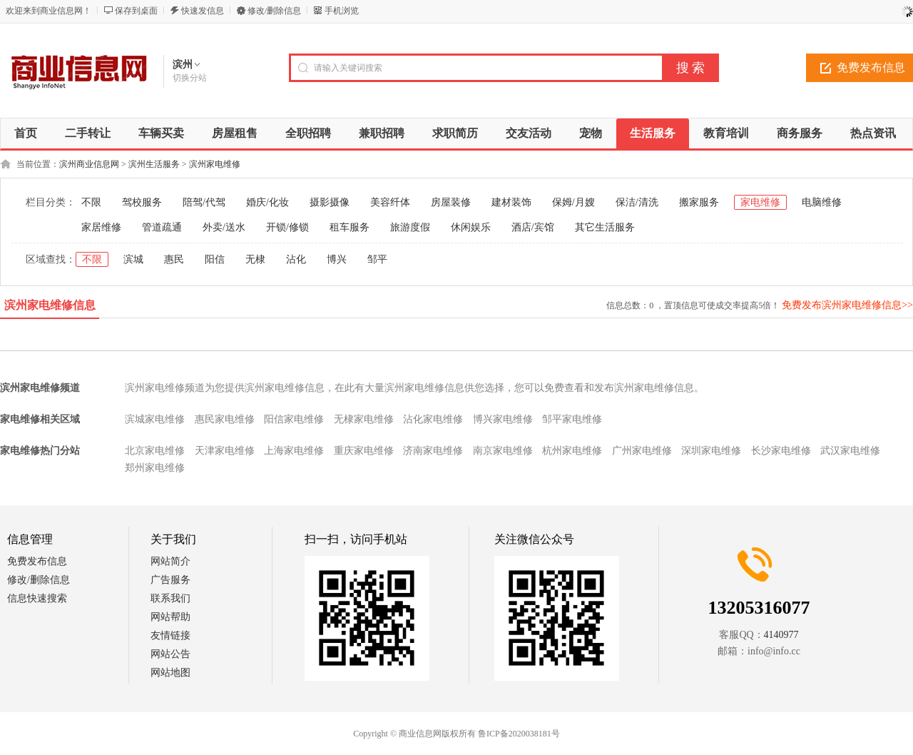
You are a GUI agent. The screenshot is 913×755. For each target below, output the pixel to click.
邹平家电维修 (572, 419)
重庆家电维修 (364, 450)
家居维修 (101, 227)
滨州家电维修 (214, 164)
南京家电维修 (503, 450)
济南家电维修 (433, 450)
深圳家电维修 (711, 450)
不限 (91, 202)
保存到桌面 (136, 11)
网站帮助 (170, 617)
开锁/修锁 (287, 227)
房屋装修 (451, 202)
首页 (25, 133)
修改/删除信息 (274, 11)
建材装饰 (511, 202)
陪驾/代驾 (204, 202)
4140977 (781, 634)
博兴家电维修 (503, 419)
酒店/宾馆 (532, 227)
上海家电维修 (294, 450)
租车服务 (349, 227)
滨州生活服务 (154, 164)
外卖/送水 (224, 227)
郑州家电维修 (155, 467)
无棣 (255, 259)
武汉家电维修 (850, 450)
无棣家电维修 (364, 419)
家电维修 (760, 202)
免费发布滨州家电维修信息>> (847, 305)
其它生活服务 (605, 227)
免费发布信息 (37, 561)
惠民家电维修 (225, 419)
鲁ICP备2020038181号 (519, 734)
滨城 (133, 259)
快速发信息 (202, 11)
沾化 (296, 259)
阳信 (215, 259)
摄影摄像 (330, 202)
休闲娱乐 (471, 227)
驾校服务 (142, 202)
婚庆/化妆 (267, 202)
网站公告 (170, 654)
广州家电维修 (642, 450)
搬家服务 (699, 202)
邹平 (377, 259)
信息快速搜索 (37, 598)
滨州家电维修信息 (50, 305)
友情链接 (170, 635)
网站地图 (170, 672)
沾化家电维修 (433, 419)
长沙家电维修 (781, 450)
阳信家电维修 (294, 419)
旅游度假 (410, 227)
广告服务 (170, 579)
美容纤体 (390, 202)
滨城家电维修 (155, 419)
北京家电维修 (155, 450)
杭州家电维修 (572, 450)
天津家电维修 (225, 450)
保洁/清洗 (637, 202)
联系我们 (170, 598)
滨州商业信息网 (89, 164)
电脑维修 (822, 202)
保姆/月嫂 (573, 202)
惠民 (174, 259)
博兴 (337, 259)
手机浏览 (342, 11)
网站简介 (170, 561)
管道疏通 (162, 227)
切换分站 (190, 78)
